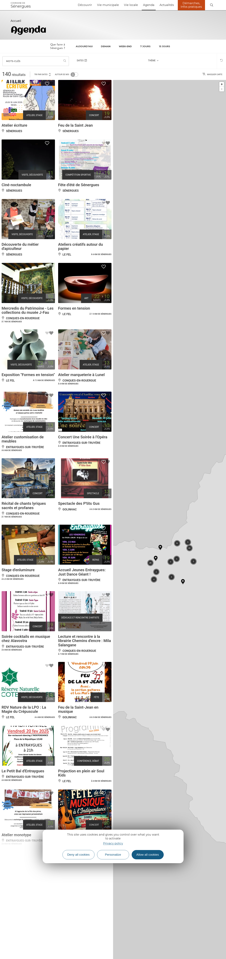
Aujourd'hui (84, 46)
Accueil (16, 21)
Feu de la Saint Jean (75, 126)
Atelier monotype (16, 887)
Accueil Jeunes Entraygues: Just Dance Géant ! (82, 606)
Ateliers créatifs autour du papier (80, 255)
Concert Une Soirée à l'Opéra (82, 460)
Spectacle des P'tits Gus (79, 532)
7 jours (145, 46)
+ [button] (222, 84)
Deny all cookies (78, 854)
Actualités (167, 5)
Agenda (148, 5)
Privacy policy (113, 843)
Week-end (125, 46)
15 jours (164, 46)
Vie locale (131, 5)
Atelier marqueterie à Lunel (81, 393)
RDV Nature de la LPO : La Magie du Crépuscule (24, 754)
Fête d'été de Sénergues (78, 190)
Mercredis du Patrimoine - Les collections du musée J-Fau (27, 323)
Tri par (42, 74)
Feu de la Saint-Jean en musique (78, 754)
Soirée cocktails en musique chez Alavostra (26, 678)
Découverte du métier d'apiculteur (20, 255)
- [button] (221, 89)
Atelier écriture (14, 126)
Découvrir (85, 5)
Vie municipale (108, 5)
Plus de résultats (56, 908)
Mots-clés (13, 61)
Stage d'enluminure (18, 604)
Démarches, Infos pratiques (191, 5)
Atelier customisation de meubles (23, 462)
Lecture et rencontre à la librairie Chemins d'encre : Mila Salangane (84, 680)
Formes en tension (74, 321)
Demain (106, 46)
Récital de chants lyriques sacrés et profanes (24, 534)
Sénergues (21, 5)
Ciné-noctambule (16, 190)
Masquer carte (212, 74)
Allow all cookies (147, 854)
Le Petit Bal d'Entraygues (23, 819)
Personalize (113, 854)
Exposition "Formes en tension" (28, 393)
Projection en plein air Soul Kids (81, 821)
